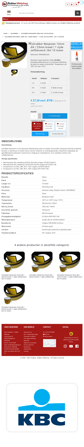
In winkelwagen (55, 116)
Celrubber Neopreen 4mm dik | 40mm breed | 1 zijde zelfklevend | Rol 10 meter (14, 277)
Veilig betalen (27, 349)
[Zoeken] (45, 13)
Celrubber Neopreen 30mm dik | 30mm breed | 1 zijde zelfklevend (41, 276)
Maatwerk (26, 340)
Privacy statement (29, 345)
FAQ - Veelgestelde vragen (31, 334)
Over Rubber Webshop (30, 338)
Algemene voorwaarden (30, 343)
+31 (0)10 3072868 (49, 332)
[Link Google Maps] (49, 342)
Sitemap (26, 351)
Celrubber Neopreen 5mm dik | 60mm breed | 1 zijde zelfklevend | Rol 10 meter (14, 309)
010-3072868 (12, 343)
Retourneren (27, 347)
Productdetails (57, 134)
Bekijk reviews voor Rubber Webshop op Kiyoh (63, 23)
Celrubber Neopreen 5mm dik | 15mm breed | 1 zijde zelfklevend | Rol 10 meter (69, 277)
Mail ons (47, 334)
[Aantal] (36, 116)
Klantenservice (28, 332)
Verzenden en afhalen (29, 336)
